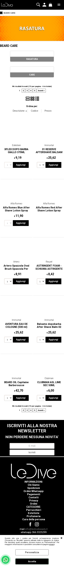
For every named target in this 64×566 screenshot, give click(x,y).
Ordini (33, 503)
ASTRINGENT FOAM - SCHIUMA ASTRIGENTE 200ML (49, 268)
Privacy (33, 500)
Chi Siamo (34, 484)
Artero (16, 261)
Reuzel (49, 261)
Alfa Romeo (16, 203)
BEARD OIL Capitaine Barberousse (16, 384)
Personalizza (32, 552)
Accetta (32, 561)
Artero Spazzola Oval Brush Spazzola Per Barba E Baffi (16, 268)
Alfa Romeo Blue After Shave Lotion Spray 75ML (16, 210)
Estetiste (33, 513)
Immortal (49, 145)
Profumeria (33, 516)
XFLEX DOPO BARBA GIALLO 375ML (16, 151)
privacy (51, 544)
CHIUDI (61, 538)
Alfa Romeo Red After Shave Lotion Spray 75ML (49, 210)
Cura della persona (33, 519)
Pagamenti (33, 494)
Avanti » (41, 90)
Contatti (34, 497)
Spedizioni (33, 488)
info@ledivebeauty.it (36, 529)
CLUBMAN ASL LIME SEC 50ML (49, 384)
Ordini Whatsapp (34, 491)
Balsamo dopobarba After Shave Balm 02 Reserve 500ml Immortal (49, 328)
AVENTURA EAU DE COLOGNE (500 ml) (16, 325)
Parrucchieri (33, 509)
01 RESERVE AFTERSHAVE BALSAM (49, 151)
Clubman (49, 378)
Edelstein (16, 145)
